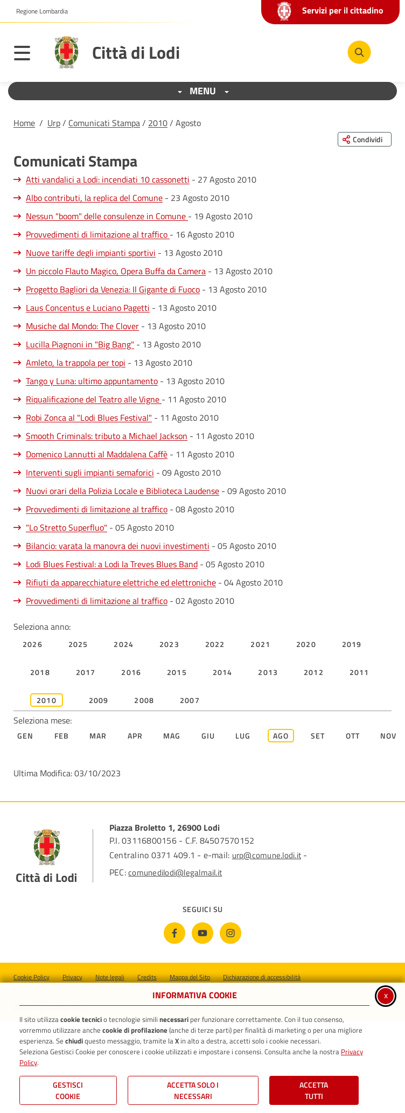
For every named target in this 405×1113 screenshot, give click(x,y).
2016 (131, 672)
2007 (190, 700)
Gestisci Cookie (68, 1090)
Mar (98, 735)
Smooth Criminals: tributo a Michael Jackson (106, 435)
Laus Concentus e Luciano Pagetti (88, 307)
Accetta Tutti (313, 1090)
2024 (124, 644)
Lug (243, 735)
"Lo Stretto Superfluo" (66, 527)
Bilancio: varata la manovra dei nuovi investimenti (118, 545)
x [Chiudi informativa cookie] (386, 995)
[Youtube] (202, 933)
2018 (40, 672)
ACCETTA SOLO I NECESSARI (193, 1090)
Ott (353, 735)
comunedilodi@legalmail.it (175, 872)
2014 (223, 672)
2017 (86, 672)
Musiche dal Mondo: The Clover (82, 325)
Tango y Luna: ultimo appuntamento (92, 380)
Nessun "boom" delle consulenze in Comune (107, 216)
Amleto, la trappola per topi (75, 362)
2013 (268, 672)
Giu (208, 735)
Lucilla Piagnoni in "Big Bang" (80, 344)
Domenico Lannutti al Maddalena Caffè (96, 454)
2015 (177, 672)
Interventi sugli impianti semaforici (90, 472)
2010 (157, 122)
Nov (388, 735)
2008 (144, 700)
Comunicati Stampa (104, 122)
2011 (359, 672)
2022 (215, 644)
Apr (135, 735)
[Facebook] (174, 933)
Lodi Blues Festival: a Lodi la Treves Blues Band (112, 564)
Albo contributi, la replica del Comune (94, 197)
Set (318, 735)
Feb (61, 735)
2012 (314, 672)
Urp (53, 122)
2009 (99, 700)
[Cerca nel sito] (359, 52)
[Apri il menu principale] (27, 54)
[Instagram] (230, 933)
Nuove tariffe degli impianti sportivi (91, 252)
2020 (306, 644)
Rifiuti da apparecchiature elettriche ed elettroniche (121, 582)
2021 (260, 644)
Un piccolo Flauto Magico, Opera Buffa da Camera (116, 271)
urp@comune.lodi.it (266, 855)
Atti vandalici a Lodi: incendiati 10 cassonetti (108, 179)
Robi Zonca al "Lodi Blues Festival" (89, 417)
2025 (78, 644)
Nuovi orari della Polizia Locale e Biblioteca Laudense (122, 490)
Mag (172, 735)
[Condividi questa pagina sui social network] (365, 139)
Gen (25, 735)
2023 (169, 644)
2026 (33, 644)
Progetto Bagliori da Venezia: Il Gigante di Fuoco (113, 289)
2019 (352, 644)
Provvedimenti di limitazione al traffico (98, 234)
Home (24, 122)
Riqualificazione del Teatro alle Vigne (94, 399)
